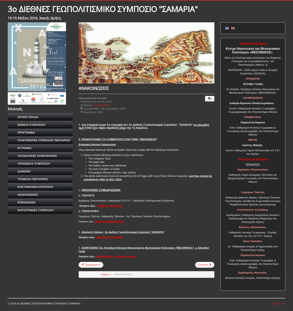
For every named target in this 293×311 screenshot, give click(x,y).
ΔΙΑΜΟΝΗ (23, 171)
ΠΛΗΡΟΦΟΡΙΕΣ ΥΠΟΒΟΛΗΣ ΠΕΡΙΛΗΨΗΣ (43, 140)
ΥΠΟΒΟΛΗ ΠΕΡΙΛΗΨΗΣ (32, 179)
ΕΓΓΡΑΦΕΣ (24, 148)
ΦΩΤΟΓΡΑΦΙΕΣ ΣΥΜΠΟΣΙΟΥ (35, 210)
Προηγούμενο (91, 264)
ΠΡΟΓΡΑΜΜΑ (26, 132)
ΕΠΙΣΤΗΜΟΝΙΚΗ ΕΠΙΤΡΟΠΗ (35, 187)
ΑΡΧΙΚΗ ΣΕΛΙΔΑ (27, 117)
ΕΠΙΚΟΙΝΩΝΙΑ (26, 202)
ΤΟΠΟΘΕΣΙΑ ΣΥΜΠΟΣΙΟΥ (33, 163)
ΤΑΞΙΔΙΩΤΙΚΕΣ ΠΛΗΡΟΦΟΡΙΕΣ (37, 155)
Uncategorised (101, 105)
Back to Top (278, 303)
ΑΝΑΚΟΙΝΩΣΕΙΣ (27, 194)
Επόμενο (205, 264)
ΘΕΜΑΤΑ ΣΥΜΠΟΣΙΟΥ (31, 124)
